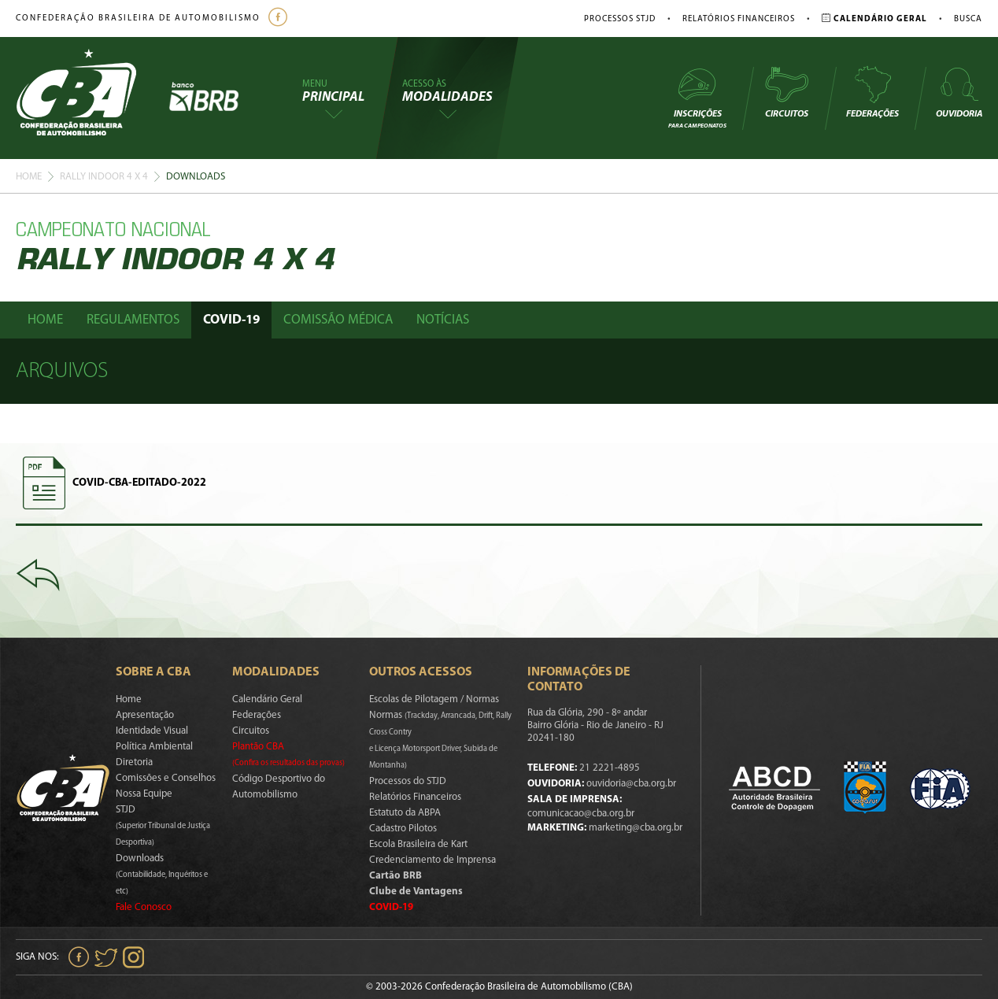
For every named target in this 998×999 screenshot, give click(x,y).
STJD (163, 826)
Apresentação (145, 715)
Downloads (162, 874)
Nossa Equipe (144, 794)
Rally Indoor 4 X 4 (104, 177)
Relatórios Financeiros (738, 19)
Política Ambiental (154, 747)
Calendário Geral (267, 699)
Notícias (442, 320)
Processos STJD (620, 19)
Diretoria (134, 762)
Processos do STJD (407, 781)
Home (29, 177)
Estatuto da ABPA (405, 813)
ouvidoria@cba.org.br (631, 784)
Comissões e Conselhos (166, 778)
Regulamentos (133, 320)
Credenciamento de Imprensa (432, 860)
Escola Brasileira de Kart (418, 844)
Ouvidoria (959, 92)
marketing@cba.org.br (635, 828)
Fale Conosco (144, 907)
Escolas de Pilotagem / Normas (434, 699)
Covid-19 (231, 320)
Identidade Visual (152, 731)
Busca (968, 19)
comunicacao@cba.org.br (580, 813)
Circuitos (786, 92)
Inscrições (697, 97)
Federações (872, 92)
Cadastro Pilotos (403, 828)
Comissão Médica (338, 320)
